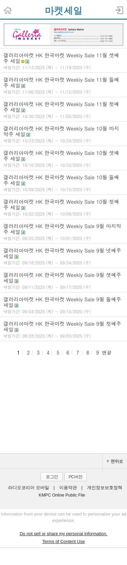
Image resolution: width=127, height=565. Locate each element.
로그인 (52, 476)
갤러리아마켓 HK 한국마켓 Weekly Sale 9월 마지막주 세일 (63, 231)
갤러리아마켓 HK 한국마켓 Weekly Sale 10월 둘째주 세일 (63, 183)
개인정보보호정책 (104, 487)
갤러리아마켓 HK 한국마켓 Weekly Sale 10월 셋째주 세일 (63, 158)
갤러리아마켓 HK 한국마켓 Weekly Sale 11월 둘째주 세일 (63, 85)
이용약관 (68, 487)
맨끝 (106, 352)
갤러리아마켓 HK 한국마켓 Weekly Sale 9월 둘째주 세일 (63, 305)
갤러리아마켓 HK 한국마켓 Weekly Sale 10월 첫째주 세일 (63, 207)
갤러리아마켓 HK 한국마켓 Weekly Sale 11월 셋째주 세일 (63, 61)
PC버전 (75, 476)
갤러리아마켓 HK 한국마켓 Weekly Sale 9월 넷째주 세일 (63, 256)
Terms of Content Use (63, 541)
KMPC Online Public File (62, 495)
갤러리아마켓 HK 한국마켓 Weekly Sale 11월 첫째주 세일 (63, 109)
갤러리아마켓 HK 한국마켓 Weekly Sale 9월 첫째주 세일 (63, 329)
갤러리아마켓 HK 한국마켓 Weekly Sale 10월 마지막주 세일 (63, 134)
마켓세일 (64, 10)
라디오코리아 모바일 (28, 487)
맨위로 (115, 461)
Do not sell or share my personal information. (63, 533)
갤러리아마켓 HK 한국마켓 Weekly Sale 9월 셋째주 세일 (63, 280)
